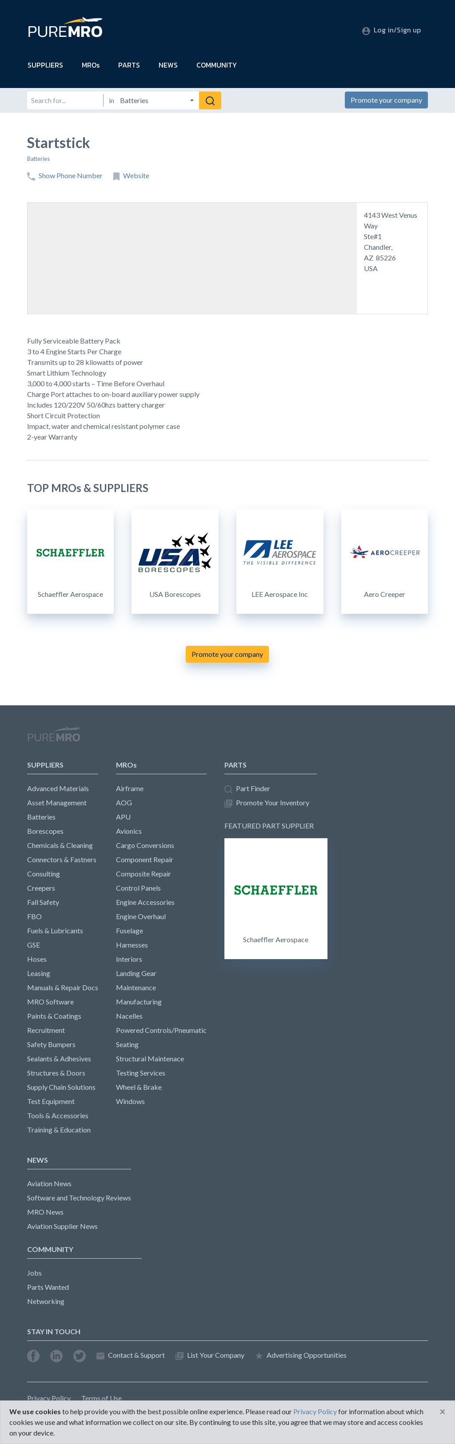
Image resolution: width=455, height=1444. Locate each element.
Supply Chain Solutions (61, 1087)
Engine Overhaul (141, 916)
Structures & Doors (56, 1072)
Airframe (130, 788)
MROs (91, 65)
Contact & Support (130, 1355)
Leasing (38, 973)
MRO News (45, 1212)
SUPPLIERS (45, 65)
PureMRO (53, 738)
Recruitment (46, 1030)
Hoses (37, 959)
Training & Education (59, 1129)
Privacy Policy (49, 1398)
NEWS (168, 65)
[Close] (443, 1411)
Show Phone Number (65, 175)
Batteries (38, 158)
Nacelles (129, 1016)
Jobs (34, 1272)
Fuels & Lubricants (55, 930)
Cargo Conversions (145, 845)
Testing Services (140, 1072)
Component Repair (144, 859)
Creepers (41, 888)
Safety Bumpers (51, 1044)
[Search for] (65, 100)
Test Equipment (51, 1101)
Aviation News (49, 1183)
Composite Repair (143, 873)
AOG (124, 802)
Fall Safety (43, 902)
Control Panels (138, 888)
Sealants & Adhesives (59, 1058)
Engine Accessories (145, 902)
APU (123, 816)
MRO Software (50, 1001)
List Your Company (210, 1355)
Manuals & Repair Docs (62, 987)
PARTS (129, 65)
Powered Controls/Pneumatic (161, 1030)
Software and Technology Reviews (79, 1197)
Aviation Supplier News (62, 1226)
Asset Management (57, 802)
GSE (33, 944)
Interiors (129, 959)
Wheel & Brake (139, 1087)
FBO (34, 916)
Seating (127, 1044)
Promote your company (386, 100)
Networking (45, 1301)
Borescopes (45, 831)
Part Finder (247, 788)
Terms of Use (101, 1398)
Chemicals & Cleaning (60, 845)
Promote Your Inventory (266, 803)
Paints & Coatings (54, 1016)
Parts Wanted (48, 1287)
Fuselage (129, 930)
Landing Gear (136, 973)
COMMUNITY (216, 65)
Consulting (43, 873)
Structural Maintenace (150, 1058)
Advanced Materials (58, 788)
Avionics (129, 831)
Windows (130, 1101)
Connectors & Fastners (61, 859)
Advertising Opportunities (301, 1355)
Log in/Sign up (391, 29)
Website (131, 175)
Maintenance (136, 987)
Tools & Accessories (57, 1115)
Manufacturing (139, 1001)
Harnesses (132, 944)
